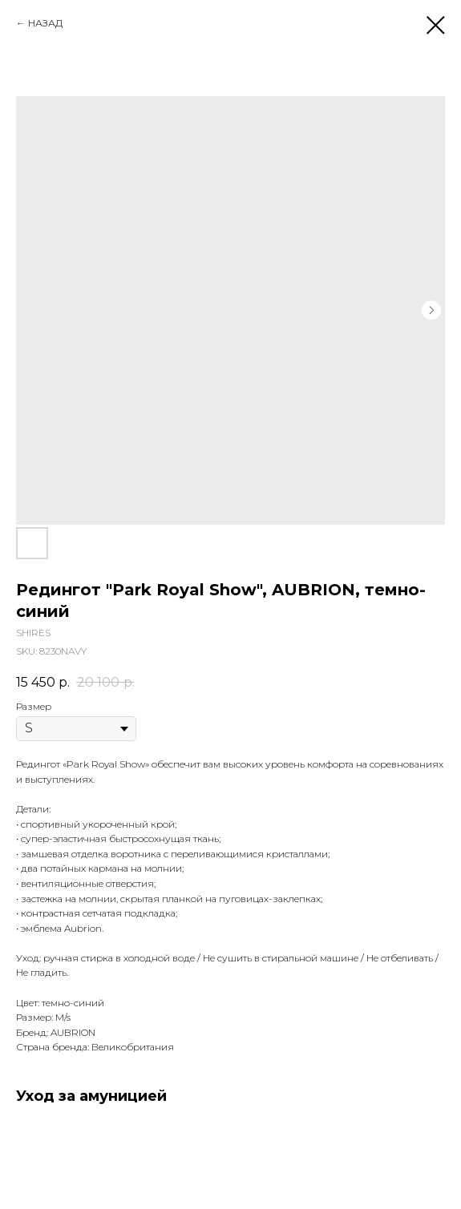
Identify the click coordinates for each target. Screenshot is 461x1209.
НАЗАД (45, 23)
